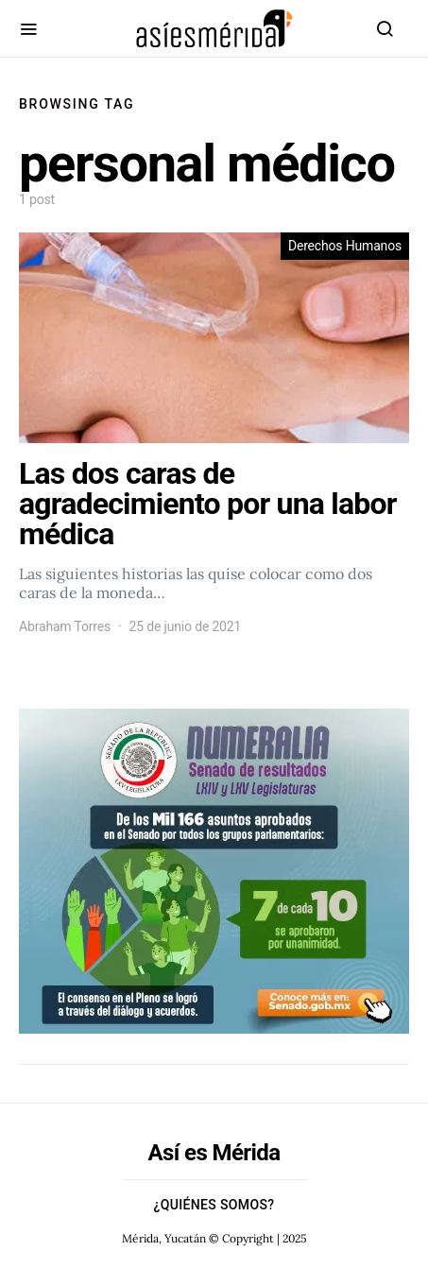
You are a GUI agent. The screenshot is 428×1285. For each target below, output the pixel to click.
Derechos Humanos (345, 245)
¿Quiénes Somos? (214, 1204)
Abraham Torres (65, 626)
